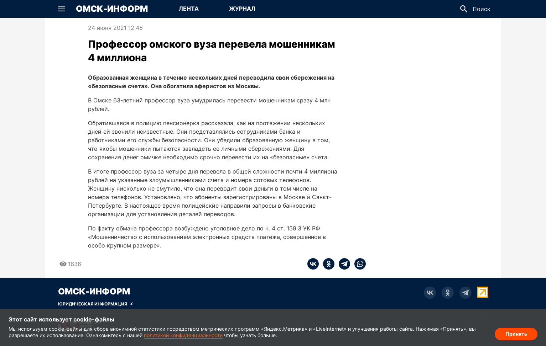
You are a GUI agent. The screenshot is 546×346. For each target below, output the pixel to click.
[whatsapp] (358, 264)
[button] (61, 9)
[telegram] (342, 264)
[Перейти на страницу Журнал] (242, 9)
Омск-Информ (112, 9)
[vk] (313, 264)
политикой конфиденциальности (183, 335)
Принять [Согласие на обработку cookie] (516, 334)
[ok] (326, 264)
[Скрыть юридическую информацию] (95, 304)
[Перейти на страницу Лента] (188, 9)
